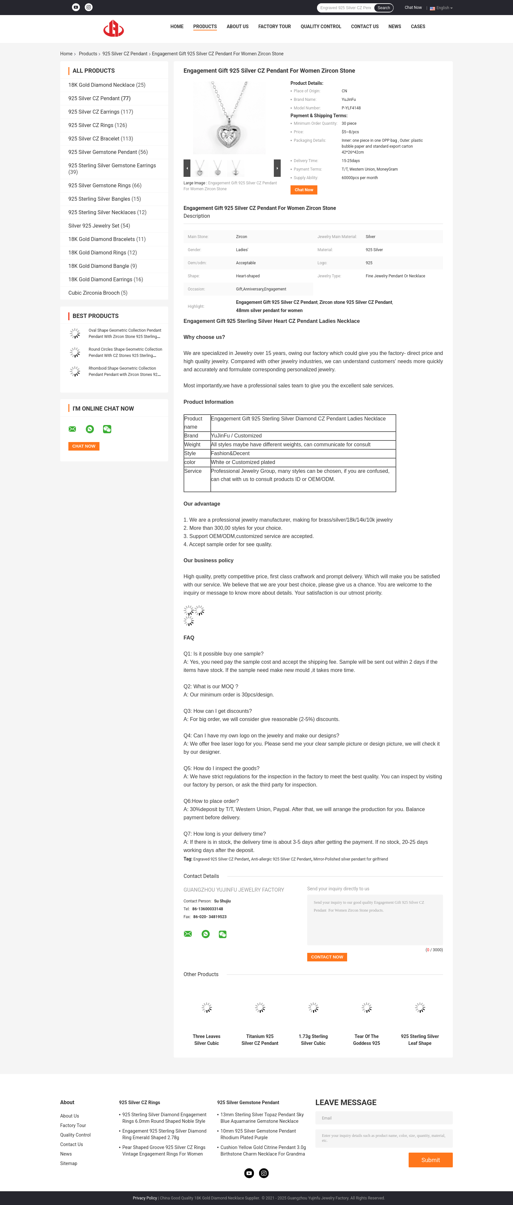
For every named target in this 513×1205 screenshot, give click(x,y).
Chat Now (413, 7)
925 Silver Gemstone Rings (99, 185)
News (395, 26)
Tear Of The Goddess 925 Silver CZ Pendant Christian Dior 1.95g (366, 1040)
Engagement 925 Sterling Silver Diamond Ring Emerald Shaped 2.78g (164, 1134)
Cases (418, 26)
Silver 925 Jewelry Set (93, 226)
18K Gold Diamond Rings (97, 253)
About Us (238, 26)
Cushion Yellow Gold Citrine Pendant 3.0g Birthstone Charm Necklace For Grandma (263, 1151)
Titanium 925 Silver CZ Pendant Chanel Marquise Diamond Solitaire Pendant (259, 1040)
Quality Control (321, 26)
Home (177, 26)
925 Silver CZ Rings (91, 125)
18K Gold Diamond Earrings (100, 279)
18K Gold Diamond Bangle (98, 266)
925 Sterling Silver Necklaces (102, 212)
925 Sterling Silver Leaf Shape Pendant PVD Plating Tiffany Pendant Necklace (420, 1040)
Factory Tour (274, 26)
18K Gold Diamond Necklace (101, 85)
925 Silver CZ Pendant (124, 53)
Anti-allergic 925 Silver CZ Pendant (281, 859)
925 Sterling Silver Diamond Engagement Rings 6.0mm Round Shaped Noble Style (164, 1118)
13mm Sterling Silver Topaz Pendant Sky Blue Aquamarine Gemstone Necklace (262, 1118)
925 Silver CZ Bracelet (93, 139)
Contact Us (365, 26)
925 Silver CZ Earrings (93, 112)
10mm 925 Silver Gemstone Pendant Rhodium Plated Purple (258, 1134)
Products (205, 26)
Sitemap (68, 1163)
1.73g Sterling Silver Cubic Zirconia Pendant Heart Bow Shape (313, 1040)
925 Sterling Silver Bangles (99, 199)
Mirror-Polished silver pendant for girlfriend (350, 859)
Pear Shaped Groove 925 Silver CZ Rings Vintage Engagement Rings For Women (163, 1151)
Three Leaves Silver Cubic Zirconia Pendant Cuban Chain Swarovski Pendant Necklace (206, 1040)
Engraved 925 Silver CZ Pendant (221, 859)
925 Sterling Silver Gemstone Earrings (112, 165)
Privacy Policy (145, 1198)
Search (384, 8)
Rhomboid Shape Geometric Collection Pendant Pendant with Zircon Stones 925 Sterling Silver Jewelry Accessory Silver (124, 374)
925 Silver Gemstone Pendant (102, 152)
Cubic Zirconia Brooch (94, 293)
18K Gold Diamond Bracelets (101, 239)
